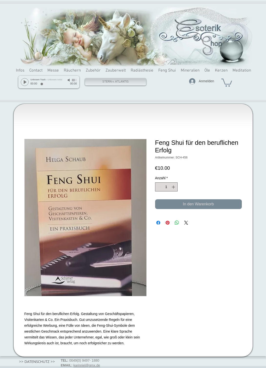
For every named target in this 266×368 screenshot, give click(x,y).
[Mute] (69, 80)
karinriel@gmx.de (87, 365)
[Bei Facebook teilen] (158, 223)
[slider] (74, 80)
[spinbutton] (166, 187)
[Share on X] (186, 223)
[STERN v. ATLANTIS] (115, 81)
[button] (226, 82)
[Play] (25, 82)
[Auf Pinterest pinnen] (167, 223)
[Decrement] (159, 187)
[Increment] (174, 187)
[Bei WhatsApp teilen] (177, 223)
